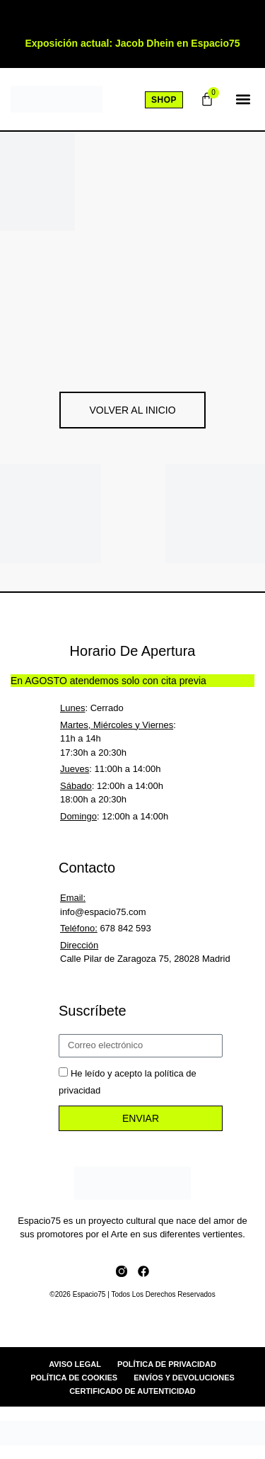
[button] (242, 99)
